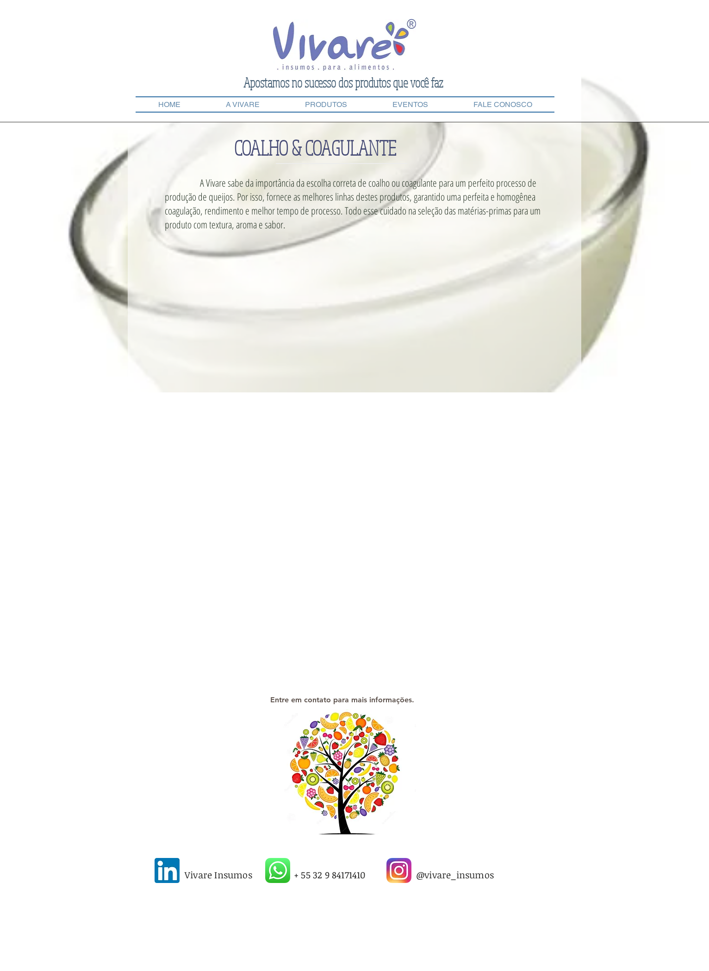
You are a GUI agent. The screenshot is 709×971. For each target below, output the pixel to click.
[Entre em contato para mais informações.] (342, 700)
